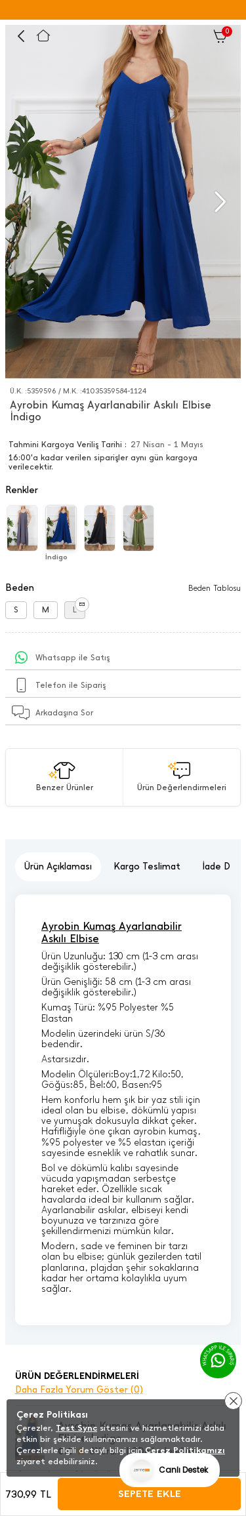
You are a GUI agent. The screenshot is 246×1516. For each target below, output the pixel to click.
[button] (219, 202)
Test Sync (76, 1428)
